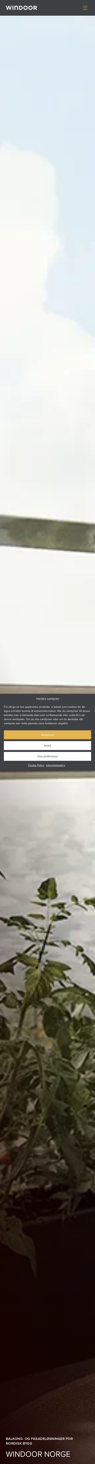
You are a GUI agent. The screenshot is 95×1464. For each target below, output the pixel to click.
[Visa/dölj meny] (85, 8)
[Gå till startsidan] (21, 8)
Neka (47, 745)
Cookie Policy (36, 765)
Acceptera (47, 735)
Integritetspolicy (55, 765)
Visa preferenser (47, 756)
